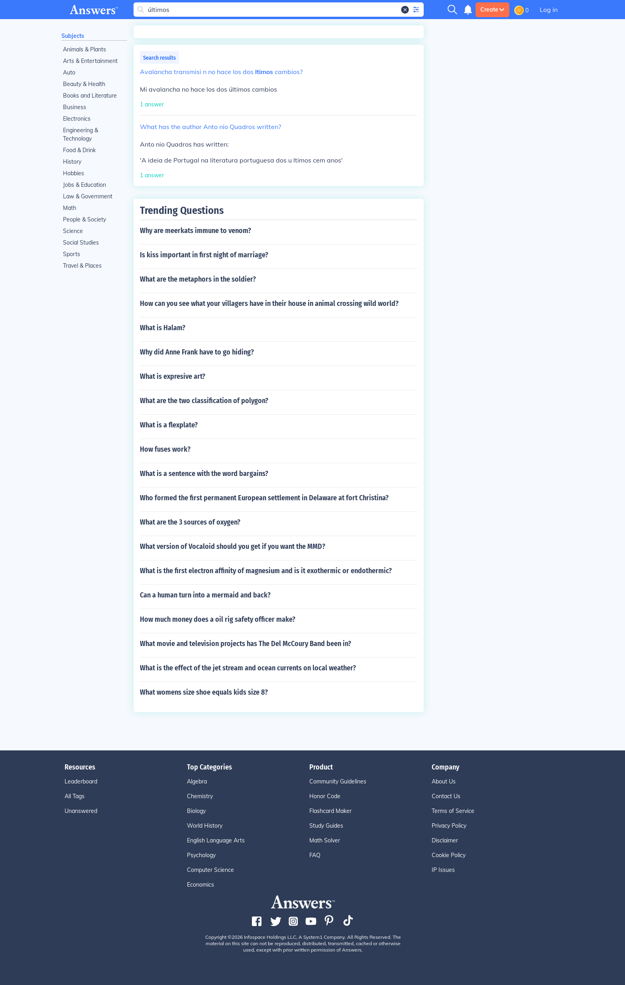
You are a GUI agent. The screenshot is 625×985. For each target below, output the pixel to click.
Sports (71, 254)
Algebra (197, 781)
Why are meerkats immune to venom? (195, 230)
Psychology (201, 855)
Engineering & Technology (80, 134)
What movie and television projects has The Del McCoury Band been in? (245, 643)
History (72, 161)
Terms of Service (453, 811)
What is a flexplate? (169, 425)
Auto (69, 72)
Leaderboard (81, 781)
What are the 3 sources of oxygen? (190, 522)
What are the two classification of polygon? (204, 400)
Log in (549, 10)
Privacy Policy (449, 825)
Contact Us (446, 796)
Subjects (72, 35)
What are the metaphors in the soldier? (198, 279)
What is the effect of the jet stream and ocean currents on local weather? (248, 668)
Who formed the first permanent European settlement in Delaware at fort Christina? (264, 497)
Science (73, 231)
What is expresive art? (172, 376)
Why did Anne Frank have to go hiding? (197, 352)
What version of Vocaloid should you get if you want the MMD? (232, 546)
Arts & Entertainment (90, 61)
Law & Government (87, 196)
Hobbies (73, 173)
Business (74, 107)
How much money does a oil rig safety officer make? (217, 619)
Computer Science (210, 869)
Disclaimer (445, 840)
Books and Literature (90, 95)
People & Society (84, 219)
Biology (196, 811)
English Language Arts (216, 840)
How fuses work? (165, 449)
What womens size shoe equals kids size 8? (204, 692)
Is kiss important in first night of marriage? (204, 255)
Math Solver (324, 840)
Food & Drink (79, 150)
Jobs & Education (84, 184)
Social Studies (81, 242)
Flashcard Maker (330, 811)
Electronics (76, 118)
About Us (444, 781)
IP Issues (443, 869)
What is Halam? (162, 327)
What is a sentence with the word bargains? (204, 473)
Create (492, 9)
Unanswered (81, 811)
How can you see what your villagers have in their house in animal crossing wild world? (269, 303)
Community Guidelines (337, 781)
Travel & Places (82, 265)
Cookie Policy (449, 855)
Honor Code (324, 796)
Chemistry (200, 796)
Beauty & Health (84, 84)
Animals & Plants (84, 49)
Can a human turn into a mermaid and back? (205, 595)
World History (204, 825)
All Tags (75, 796)
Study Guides (326, 825)
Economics (200, 884)
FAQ (314, 855)
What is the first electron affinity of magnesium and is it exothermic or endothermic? (266, 570)
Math (69, 207)
